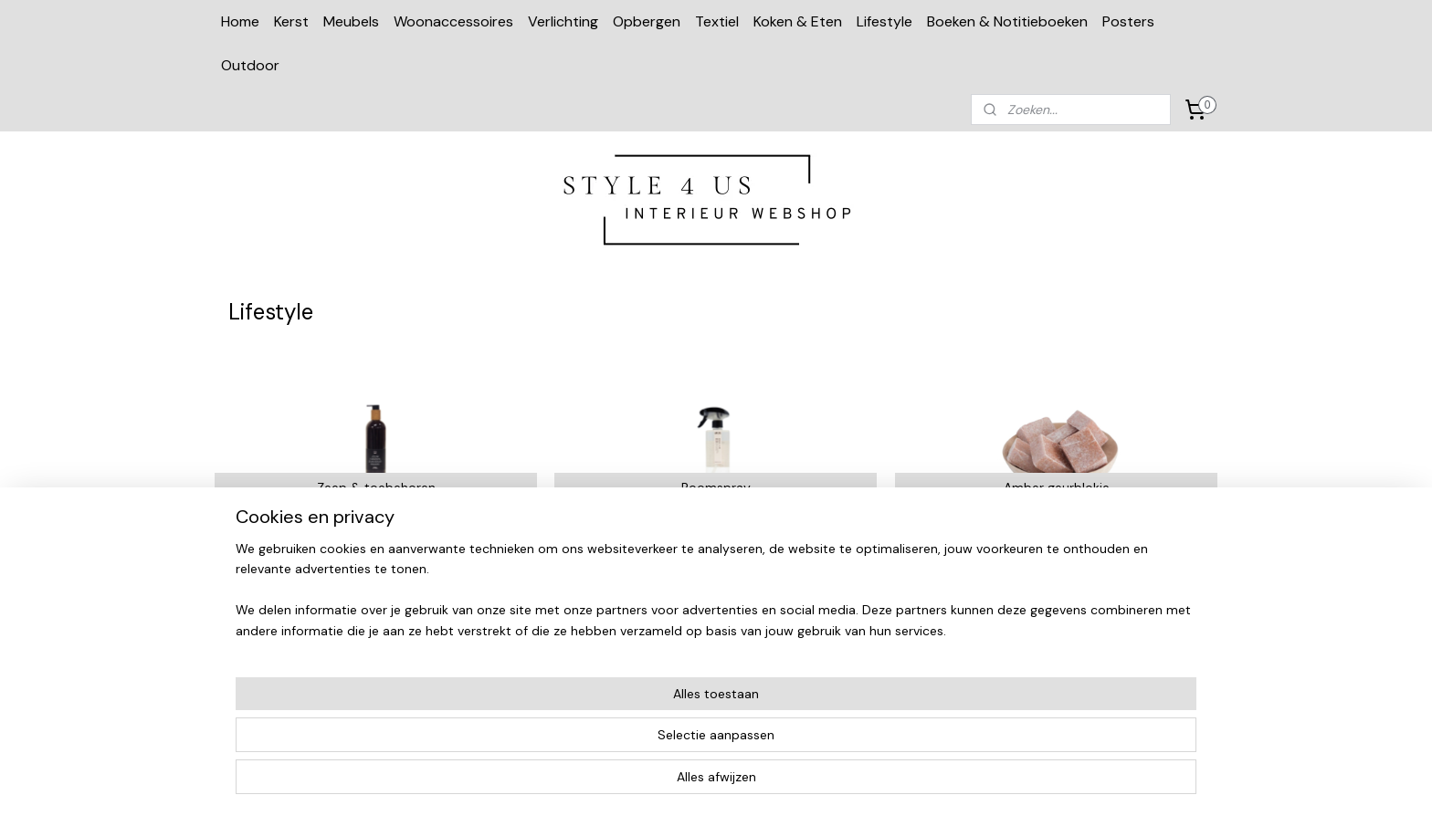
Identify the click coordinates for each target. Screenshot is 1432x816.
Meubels (351, 21)
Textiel (717, 21)
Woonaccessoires (453, 21)
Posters (1128, 21)
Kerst (291, 21)
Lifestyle (884, 21)
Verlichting (563, 21)
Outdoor (250, 65)
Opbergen (646, 21)
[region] (595, 744)
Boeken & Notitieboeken (1007, 21)
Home (240, 21)
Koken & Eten (797, 21)
